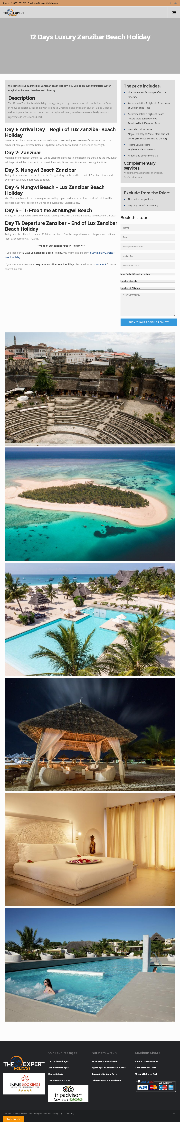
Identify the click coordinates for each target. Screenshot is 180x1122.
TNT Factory (69, 1113)
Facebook (101, 264)
